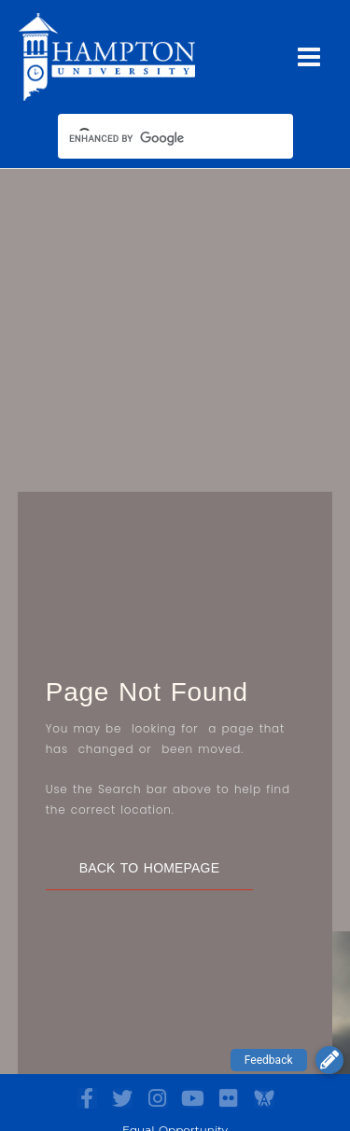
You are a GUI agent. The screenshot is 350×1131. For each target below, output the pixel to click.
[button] (329, 1060)
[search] (158, 138)
